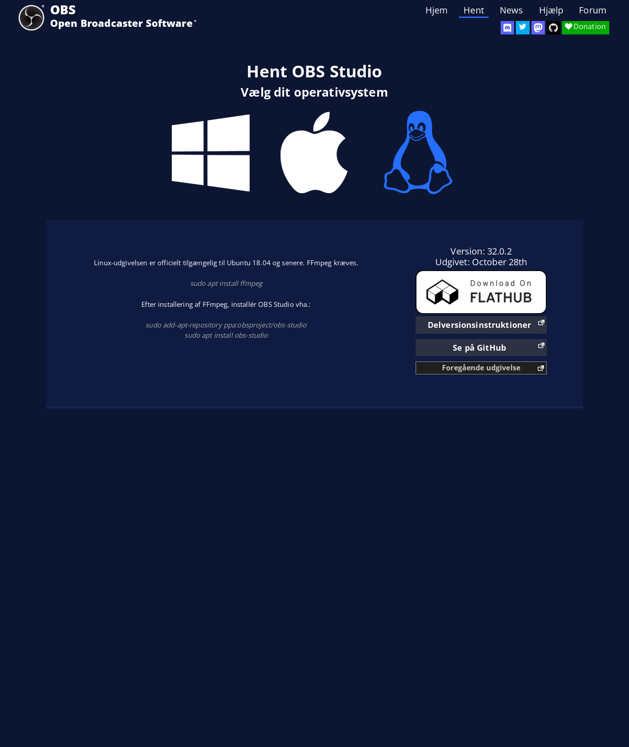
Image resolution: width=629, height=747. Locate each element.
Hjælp (551, 10)
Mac (314, 153)
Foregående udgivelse (481, 368)
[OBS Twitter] (522, 27)
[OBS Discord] (507, 27)
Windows (210, 153)
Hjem (436, 10)
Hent (473, 10)
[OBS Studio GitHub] (553, 27)
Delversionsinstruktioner (479, 324)
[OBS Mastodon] (538, 27)
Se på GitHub (479, 347)
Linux (418, 153)
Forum (593, 10)
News (511, 10)
